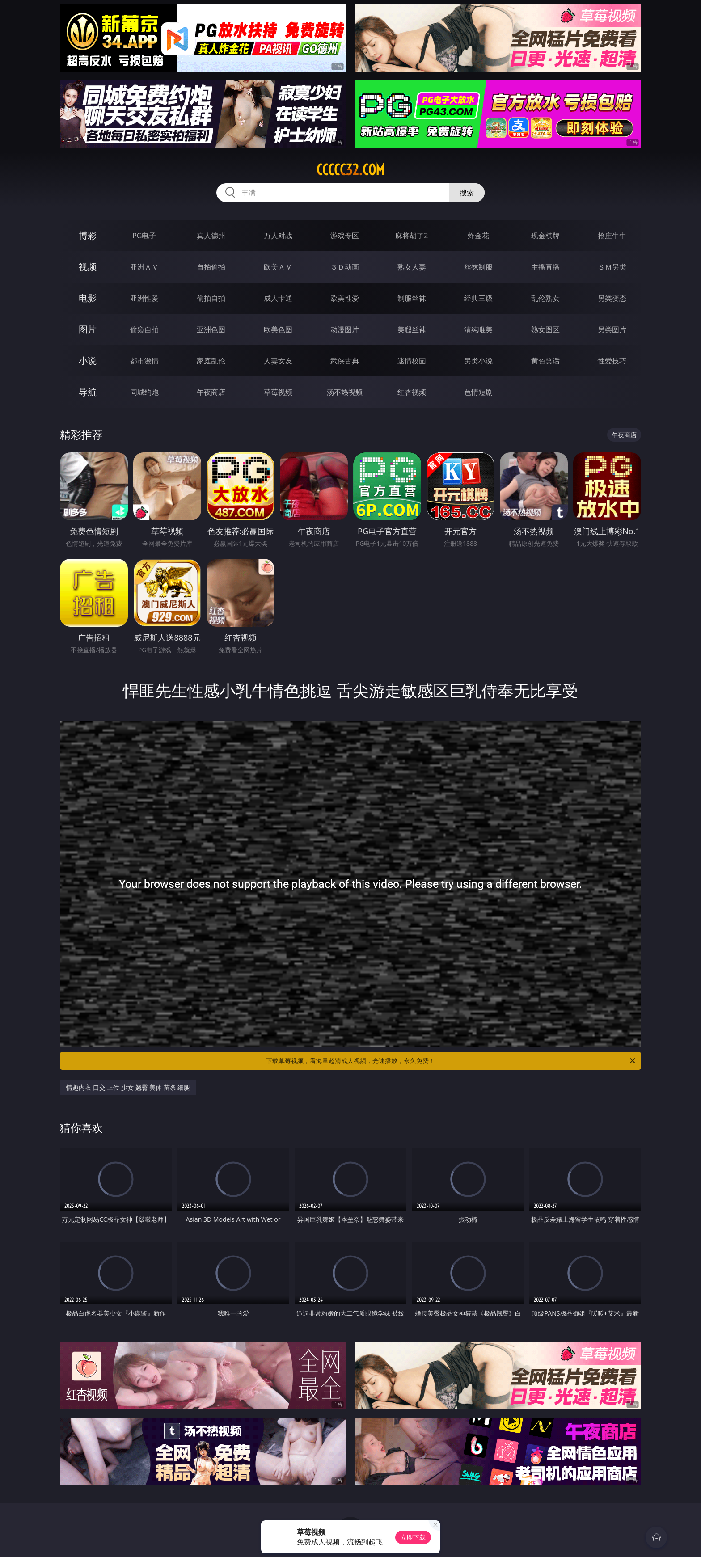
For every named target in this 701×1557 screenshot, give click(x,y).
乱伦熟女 (545, 298)
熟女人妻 (411, 267)
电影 (88, 298)
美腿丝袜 (411, 329)
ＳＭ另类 (612, 267)
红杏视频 (411, 392)
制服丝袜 (411, 298)
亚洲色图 (211, 329)
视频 (88, 267)
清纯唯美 (478, 329)
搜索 (467, 193)
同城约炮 (144, 392)
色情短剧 (478, 392)
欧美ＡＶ (278, 267)
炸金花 (478, 236)
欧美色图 (278, 329)
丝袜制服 (478, 267)
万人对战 (278, 236)
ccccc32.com (350, 170)
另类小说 (478, 361)
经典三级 (478, 298)
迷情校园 (411, 361)
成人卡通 (278, 298)
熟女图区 (545, 329)
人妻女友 (278, 361)
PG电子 (144, 236)
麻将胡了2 (411, 236)
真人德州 (211, 236)
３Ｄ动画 (344, 267)
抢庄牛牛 (612, 236)
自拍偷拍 (211, 267)
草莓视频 (278, 392)
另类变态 (612, 298)
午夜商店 (211, 392)
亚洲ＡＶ (144, 267)
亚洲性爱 (144, 298)
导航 (88, 392)
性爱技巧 (612, 361)
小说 (88, 360)
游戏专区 (344, 236)
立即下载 (413, 1537)
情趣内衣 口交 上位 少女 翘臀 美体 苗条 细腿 (128, 1087)
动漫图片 (344, 329)
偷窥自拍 (144, 329)
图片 (88, 329)
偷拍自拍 (211, 298)
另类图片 (612, 329)
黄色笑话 (545, 361)
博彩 (88, 235)
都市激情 (144, 361)
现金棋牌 (545, 236)
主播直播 (545, 267)
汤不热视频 (345, 392)
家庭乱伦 (211, 361)
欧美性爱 (344, 298)
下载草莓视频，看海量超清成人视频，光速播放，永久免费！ (451, 1060)
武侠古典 (344, 361)
